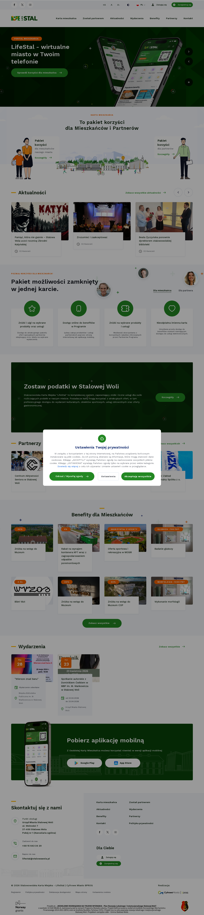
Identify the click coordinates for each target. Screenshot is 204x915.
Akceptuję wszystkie (137, 476)
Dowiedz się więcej (68, 464)
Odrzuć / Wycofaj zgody (72, 474)
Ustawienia (108, 476)
